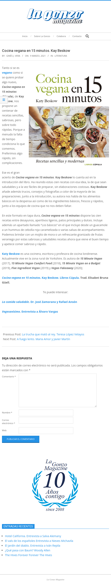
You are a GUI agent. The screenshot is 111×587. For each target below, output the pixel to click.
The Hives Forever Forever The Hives (28, 555)
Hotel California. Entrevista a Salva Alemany (33, 536)
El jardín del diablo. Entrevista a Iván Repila (32, 545)
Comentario (9, 376)
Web (4, 430)
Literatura (61, 55)
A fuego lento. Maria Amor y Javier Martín (43, 339)
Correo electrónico (8, 422)
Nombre (7, 412)
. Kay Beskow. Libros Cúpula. (41, 278)
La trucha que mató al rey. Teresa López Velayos (53, 334)
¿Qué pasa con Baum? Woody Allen (27, 550)
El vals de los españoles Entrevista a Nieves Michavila (39, 541)
